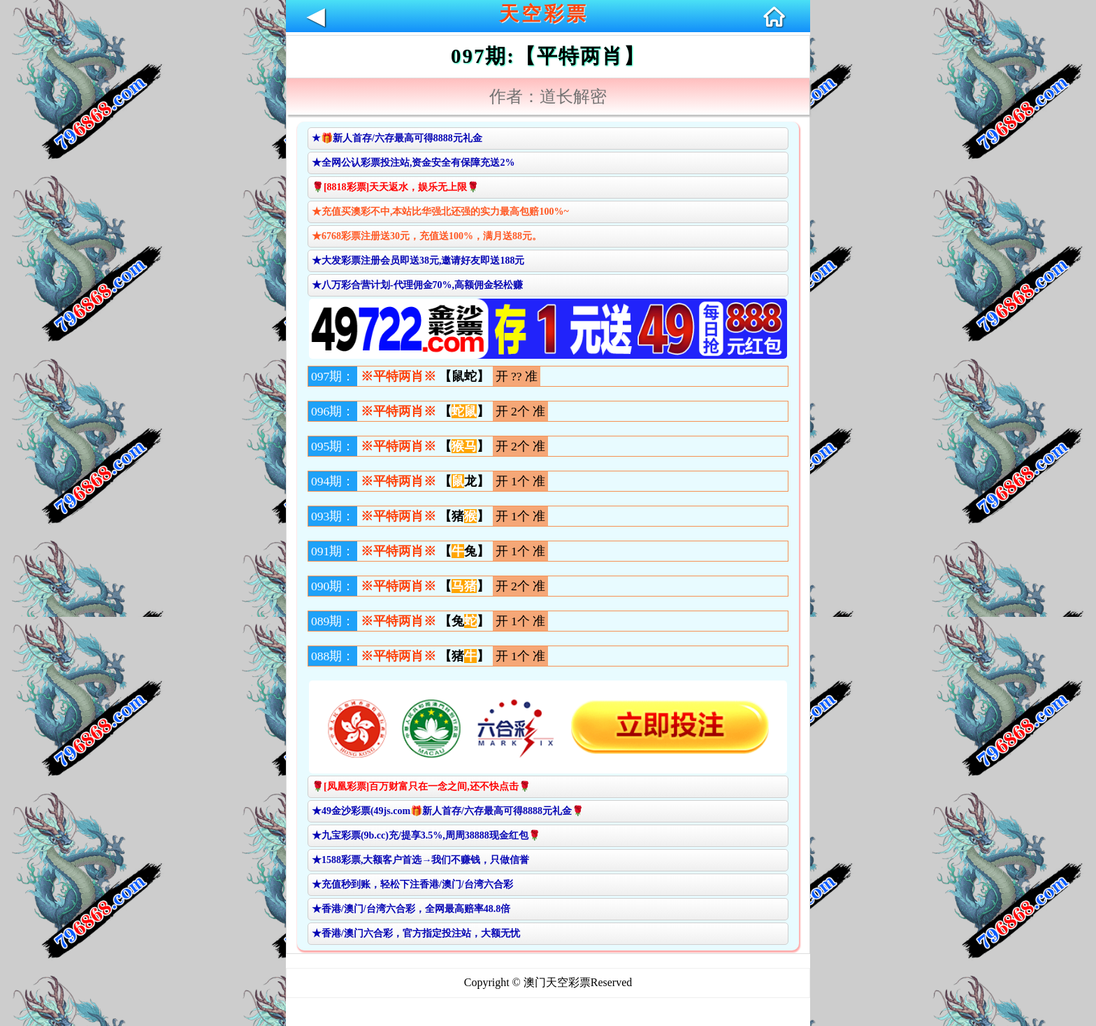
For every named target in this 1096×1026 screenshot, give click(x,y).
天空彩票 (544, 13)
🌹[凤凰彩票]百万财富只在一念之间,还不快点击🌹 (421, 786)
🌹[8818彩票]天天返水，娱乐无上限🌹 (395, 187)
